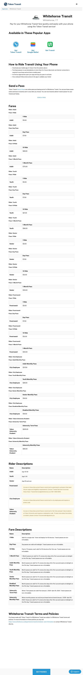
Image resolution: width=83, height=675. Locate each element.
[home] (13, 4)
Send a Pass (20, 89)
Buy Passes (41, 672)
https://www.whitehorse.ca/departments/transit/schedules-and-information (31, 622)
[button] (76, 4)
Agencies (5, 9)
